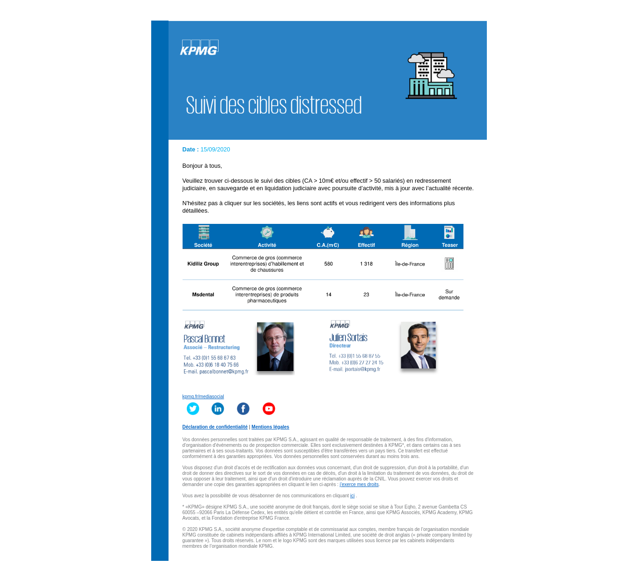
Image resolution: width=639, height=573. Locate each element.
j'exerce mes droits (359, 484)
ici (352, 495)
